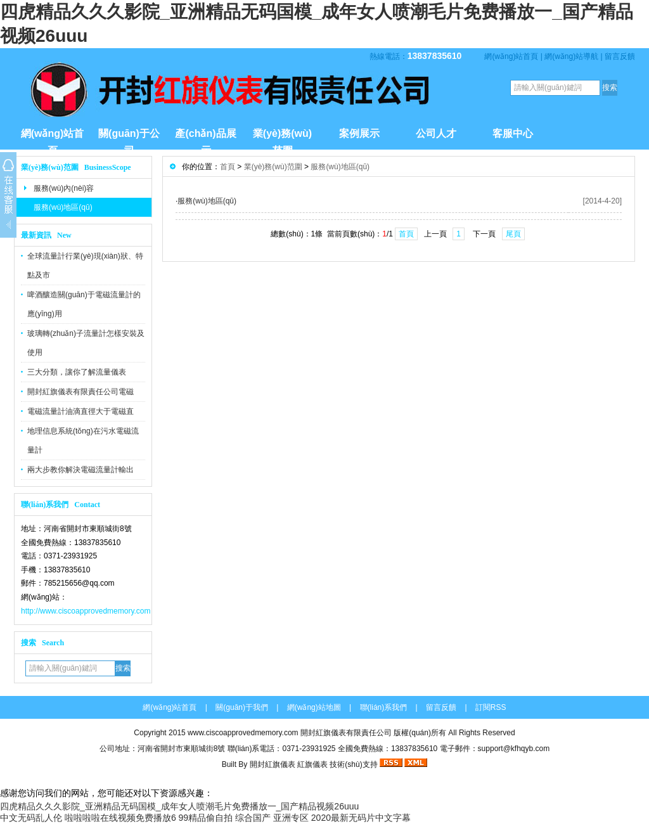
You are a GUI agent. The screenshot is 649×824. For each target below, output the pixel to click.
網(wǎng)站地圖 (314, 707)
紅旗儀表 (312, 764)
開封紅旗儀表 (272, 764)
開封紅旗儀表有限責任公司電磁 (80, 391)
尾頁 (513, 233)
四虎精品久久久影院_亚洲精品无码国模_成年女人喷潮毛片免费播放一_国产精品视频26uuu (179, 806)
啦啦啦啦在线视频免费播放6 (120, 818)
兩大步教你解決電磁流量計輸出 (80, 469)
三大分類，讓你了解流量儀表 (76, 372)
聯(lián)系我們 (384, 707)
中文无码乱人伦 (31, 818)
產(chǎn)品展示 (205, 139)
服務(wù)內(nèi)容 (64, 188)
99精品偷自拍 (206, 818)
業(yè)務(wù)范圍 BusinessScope (76, 167)
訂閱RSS (490, 707)
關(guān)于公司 (129, 139)
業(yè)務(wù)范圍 (282, 139)
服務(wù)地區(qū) (63, 207)
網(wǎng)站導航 (571, 56)
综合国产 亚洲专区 (272, 818)
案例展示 (359, 133)
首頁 (227, 166)
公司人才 (436, 133)
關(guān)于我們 (241, 707)
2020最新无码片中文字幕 (361, 818)
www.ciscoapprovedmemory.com (243, 732)
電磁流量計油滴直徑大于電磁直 (80, 411)
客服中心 (512, 133)
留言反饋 (620, 56)
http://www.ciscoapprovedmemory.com (86, 611)
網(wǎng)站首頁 (511, 56)
